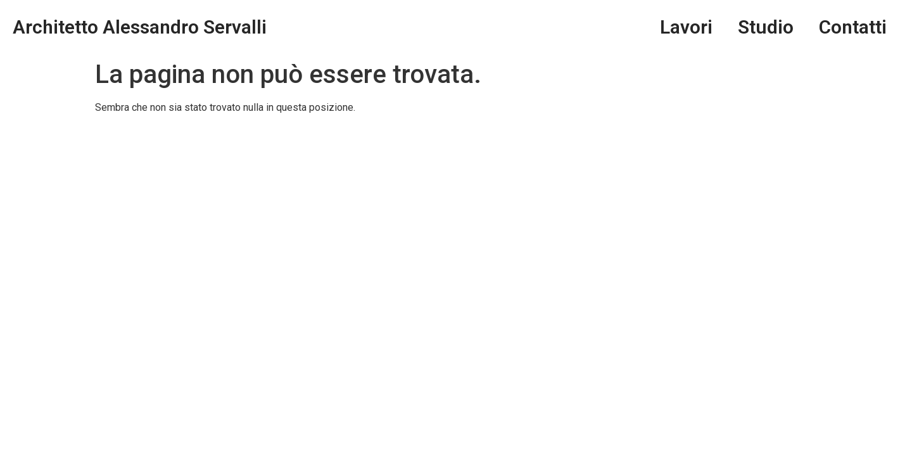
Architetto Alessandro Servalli (140, 27)
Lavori (686, 27)
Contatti (853, 27)
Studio (766, 27)
